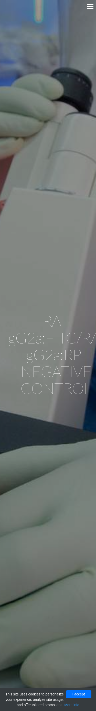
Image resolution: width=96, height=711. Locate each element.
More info (71, 705)
